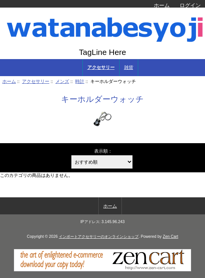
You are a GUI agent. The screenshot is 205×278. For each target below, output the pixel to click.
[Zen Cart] (102, 269)
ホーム (162, 5)
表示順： (103, 150)
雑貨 (128, 67)
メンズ (62, 81)
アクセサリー (35, 81)
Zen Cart (170, 236)
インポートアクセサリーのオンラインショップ (99, 236)
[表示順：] (101, 162)
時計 (79, 81)
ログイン (190, 5)
